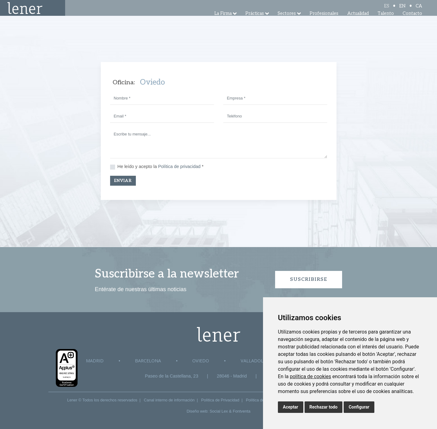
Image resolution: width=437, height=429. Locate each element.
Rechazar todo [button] (324, 407)
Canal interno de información (169, 400)
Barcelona (148, 361)
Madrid (95, 361)
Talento (385, 21)
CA (419, 10)
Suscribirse (308, 279)
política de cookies (310, 376)
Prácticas (254, 21)
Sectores (287, 21)
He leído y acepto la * (161, 166)
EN (402, 10)
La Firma (223, 21)
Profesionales (324, 21)
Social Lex (219, 411)
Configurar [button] (359, 407)
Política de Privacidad (220, 400)
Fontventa (241, 411)
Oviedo (200, 361)
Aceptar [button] (290, 407)
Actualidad (358, 21)
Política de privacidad (179, 166)
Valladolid (254, 361)
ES (386, 10)
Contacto (412, 21)
